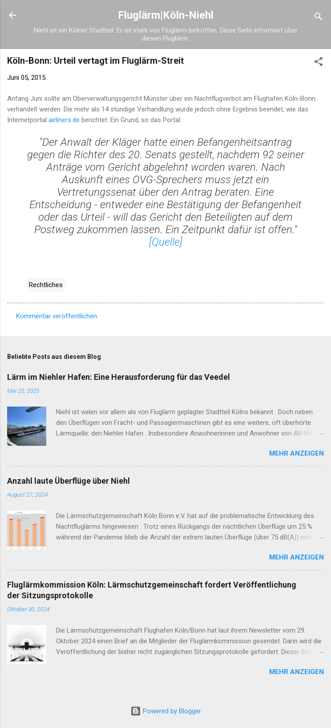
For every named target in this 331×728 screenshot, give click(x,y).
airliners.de (64, 120)
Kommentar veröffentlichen (56, 316)
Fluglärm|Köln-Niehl (166, 15)
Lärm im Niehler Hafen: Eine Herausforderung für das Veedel (118, 377)
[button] (318, 63)
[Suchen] (318, 18)
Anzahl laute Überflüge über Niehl (68, 480)
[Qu (157, 242)
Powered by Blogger (165, 711)
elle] (173, 242)
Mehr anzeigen (296, 453)
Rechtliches (46, 285)
